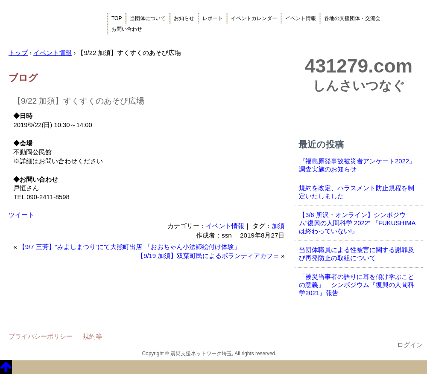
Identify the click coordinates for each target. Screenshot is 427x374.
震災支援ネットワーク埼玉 (53, 24)
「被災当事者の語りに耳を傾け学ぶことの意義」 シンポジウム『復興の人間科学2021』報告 (356, 284)
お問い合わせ (126, 29)
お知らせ (184, 18)
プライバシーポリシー (41, 336)
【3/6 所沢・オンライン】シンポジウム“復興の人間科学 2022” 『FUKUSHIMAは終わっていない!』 (357, 223)
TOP (116, 18)
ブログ (23, 77)
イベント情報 (300, 18)
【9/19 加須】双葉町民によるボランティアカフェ (208, 255)
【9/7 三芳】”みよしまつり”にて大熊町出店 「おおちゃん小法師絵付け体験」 (129, 247)
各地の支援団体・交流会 (352, 18)
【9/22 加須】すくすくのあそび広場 (78, 100)
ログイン (410, 345)
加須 (278, 225)
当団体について (148, 18)
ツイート (21, 215)
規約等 (92, 336)
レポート (212, 18)
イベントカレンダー (254, 18)
